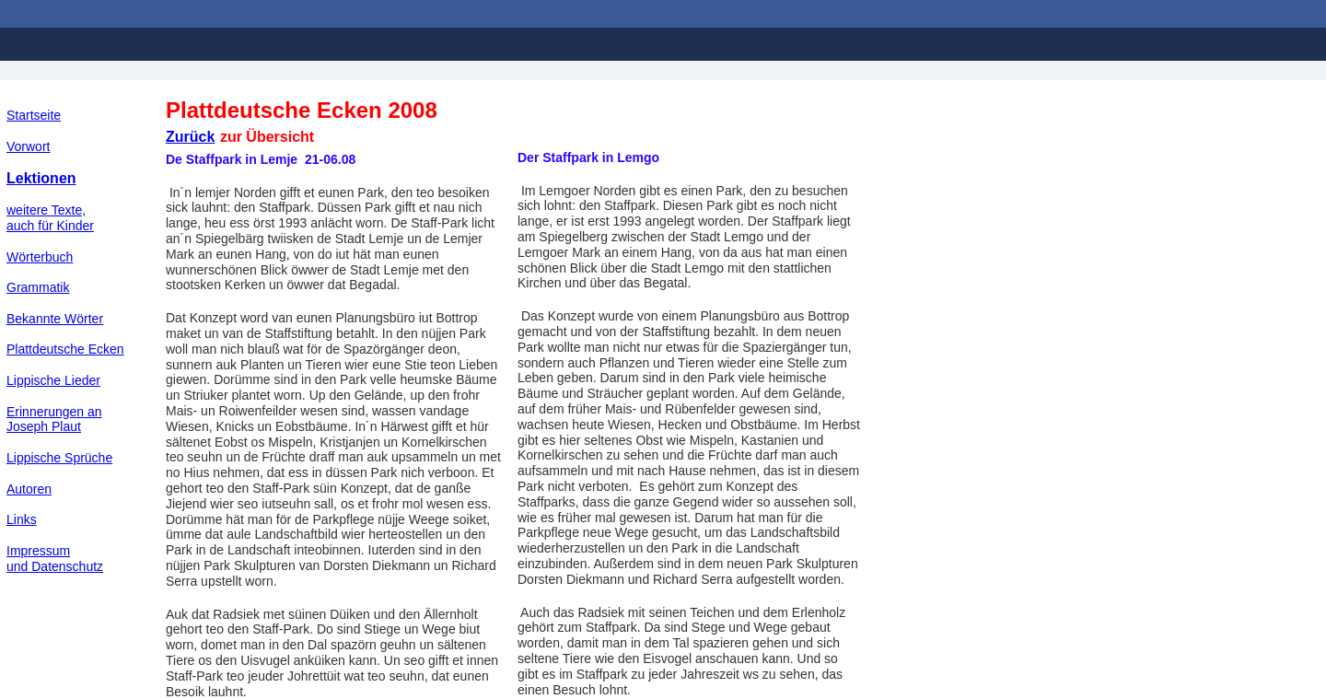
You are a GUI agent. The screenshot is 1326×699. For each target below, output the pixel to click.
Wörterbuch (39, 257)
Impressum (38, 550)
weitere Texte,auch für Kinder (50, 218)
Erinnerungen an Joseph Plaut (54, 419)
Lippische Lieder (53, 380)
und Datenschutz (54, 566)
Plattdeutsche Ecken (65, 349)
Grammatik (37, 287)
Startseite (33, 115)
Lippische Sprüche (59, 457)
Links (21, 519)
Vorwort (28, 146)
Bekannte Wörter (54, 318)
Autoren (29, 489)
